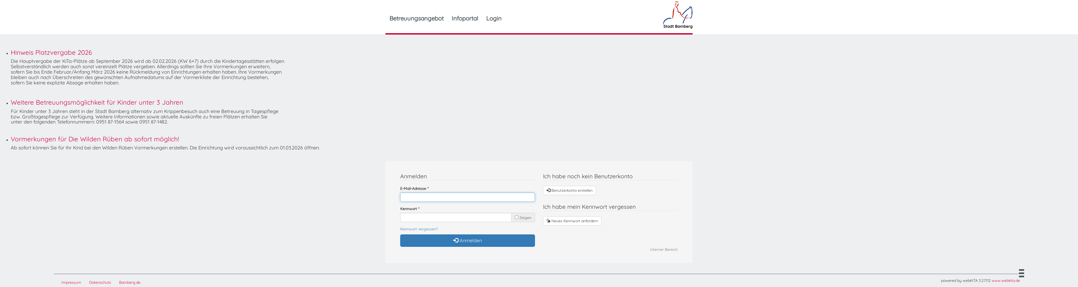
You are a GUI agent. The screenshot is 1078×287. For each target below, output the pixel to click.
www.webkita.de (1006, 280)
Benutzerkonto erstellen (570, 190)
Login (494, 18)
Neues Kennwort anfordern (572, 220)
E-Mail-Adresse (413, 188)
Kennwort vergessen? (419, 229)
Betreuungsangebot (416, 18)
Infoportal (465, 18)
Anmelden (467, 240)
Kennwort (408, 208)
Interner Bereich (664, 249)
